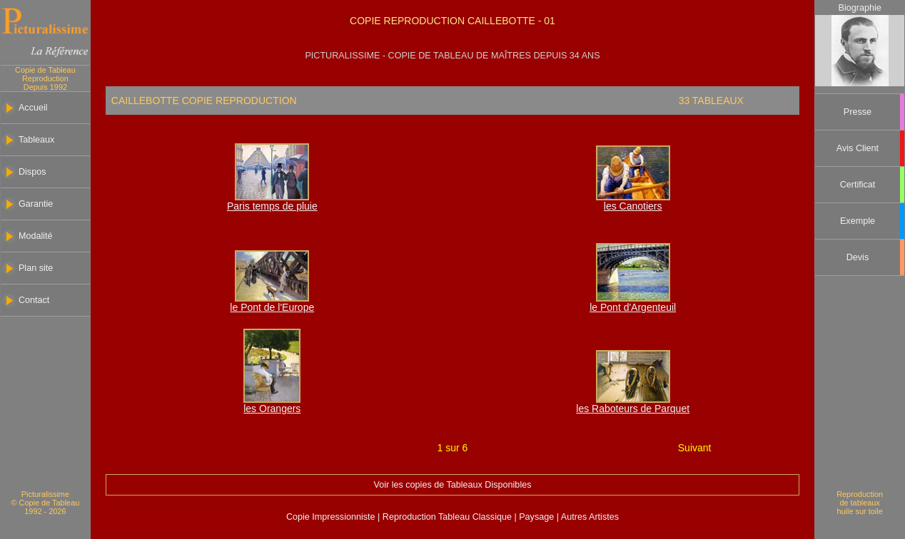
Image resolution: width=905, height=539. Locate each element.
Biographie (859, 8)
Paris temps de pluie (272, 206)
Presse (857, 112)
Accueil (33, 108)
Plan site (36, 268)
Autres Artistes (589, 517)
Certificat (858, 185)
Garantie (36, 204)
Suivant (695, 447)
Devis (857, 257)
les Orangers (271, 408)
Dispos (32, 172)
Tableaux (36, 140)
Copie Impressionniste (332, 517)
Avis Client (857, 148)
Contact (34, 300)
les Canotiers (633, 206)
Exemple (857, 221)
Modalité (36, 236)
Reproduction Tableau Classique (447, 517)
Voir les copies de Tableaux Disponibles (452, 485)
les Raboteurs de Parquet (632, 408)
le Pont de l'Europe (272, 307)
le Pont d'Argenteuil (633, 307)
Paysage (538, 517)
